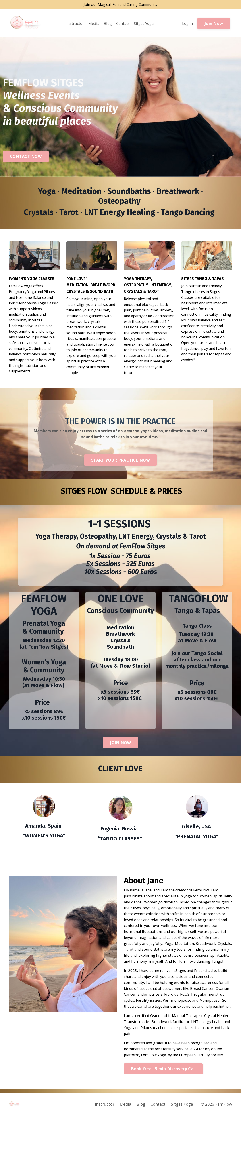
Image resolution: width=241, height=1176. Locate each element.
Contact (122, 24)
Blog (106, 24)
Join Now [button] (213, 24)
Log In (187, 24)
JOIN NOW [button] (120, 765)
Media (92, 24)
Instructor (72, 24)
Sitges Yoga (146, 24)
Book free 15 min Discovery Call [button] (163, 1129)
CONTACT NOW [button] (26, 157)
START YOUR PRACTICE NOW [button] (120, 481)
